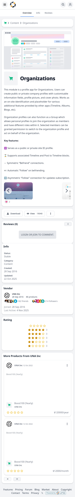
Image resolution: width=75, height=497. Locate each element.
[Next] (66, 191)
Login (24, 234)
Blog (37, 489)
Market (46, 489)
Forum (28, 489)
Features (8, 489)
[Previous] (8, 191)
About (55, 489)
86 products (31, 296)
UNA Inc (16, 294)
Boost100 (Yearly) (23, 403)
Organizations (30, 23)
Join (35, 234)
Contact (15, 493)
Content (14, 23)
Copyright (66, 489)
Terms (25, 493)
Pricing (19, 489)
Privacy (35, 493)
